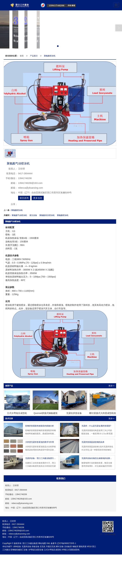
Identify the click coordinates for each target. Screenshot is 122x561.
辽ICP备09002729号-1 (66, 543)
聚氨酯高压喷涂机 (47, 215)
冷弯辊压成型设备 (36, 550)
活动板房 (68, 546)
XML (48, 543)
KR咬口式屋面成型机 (71, 550)
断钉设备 (60, 546)
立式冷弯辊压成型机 (52, 550)
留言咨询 (24, 198)
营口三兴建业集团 (30, 543)
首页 (22, 56)
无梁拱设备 (26, 546)
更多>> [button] (111, 386)
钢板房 (75, 546)
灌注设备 (33, 215)
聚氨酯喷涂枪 (17, 210)
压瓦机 (42, 546)
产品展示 (34, 56)
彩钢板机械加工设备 (19, 550)
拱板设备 (35, 546)
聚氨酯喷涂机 (49, 56)
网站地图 (42, 543)
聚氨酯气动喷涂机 (19, 215)
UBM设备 (17, 546)
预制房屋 (82, 546)
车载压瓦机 (51, 546)
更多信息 (37, 198)
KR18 (89, 546)
